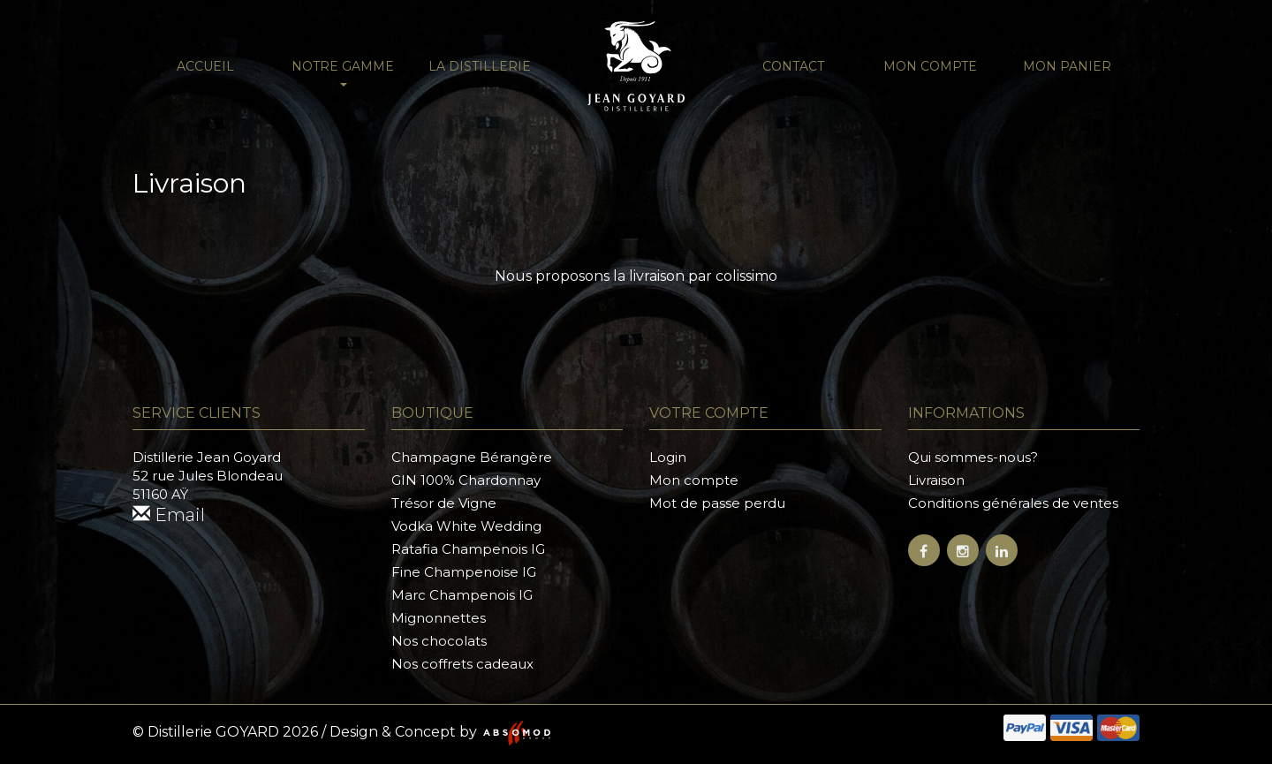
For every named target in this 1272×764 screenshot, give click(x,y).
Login (667, 457)
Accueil (205, 66)
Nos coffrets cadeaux (462, 663)
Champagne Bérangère (471, 457)
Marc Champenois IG (462, 594)
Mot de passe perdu (717, 503)
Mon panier (1067, 66)
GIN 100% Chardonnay (466, 480)
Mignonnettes (438, 617)
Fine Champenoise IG (463, 572)
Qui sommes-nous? (973, 457)
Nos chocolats (439, 640)
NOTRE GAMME (343, 72)
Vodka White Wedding (466, 526)
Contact (793, 66)
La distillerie (479, 66)
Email (168, 515)
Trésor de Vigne (443, 503)
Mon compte (930, 66)
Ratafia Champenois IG (468, 549)
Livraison (936, 480)
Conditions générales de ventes (1013, 503)
